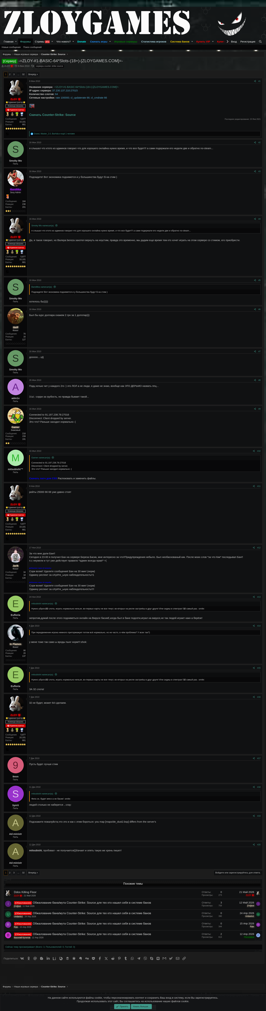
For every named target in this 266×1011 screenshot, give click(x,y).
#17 (259, 758)
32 (23, 74)
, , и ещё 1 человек (54, 134)
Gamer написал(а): (41, 457)
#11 (259, 486)
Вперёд (32, 74)
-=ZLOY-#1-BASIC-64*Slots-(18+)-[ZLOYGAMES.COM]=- (86, 86)
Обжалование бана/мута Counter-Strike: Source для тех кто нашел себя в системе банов (92, 902)
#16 (259, 697)
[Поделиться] (255, 81)
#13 (259, 597)
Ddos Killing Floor (25, 892)
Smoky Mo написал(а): (42, 225)
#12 (259, 548)
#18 (259, 787)
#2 (259, 142)
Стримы (42, 41)
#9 (259, 409)
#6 (259, 309)
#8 (259, 380)
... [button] (18, 74)
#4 (259, 219)
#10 (259, 451)
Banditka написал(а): (41, 287)
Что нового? (63, 41)
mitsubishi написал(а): (42, 603)
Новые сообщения (11, 47)
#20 (259, 844)
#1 (259, 81)
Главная (8, 41)
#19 (259, 816)
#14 (259, 626)
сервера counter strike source (49, 66)
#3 (259, 171)
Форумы (25, 41)
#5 (259, 280)
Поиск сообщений (32, 47)
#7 (259, 351)
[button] (16, 41)
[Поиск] (260, 41)
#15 (259, 668)
